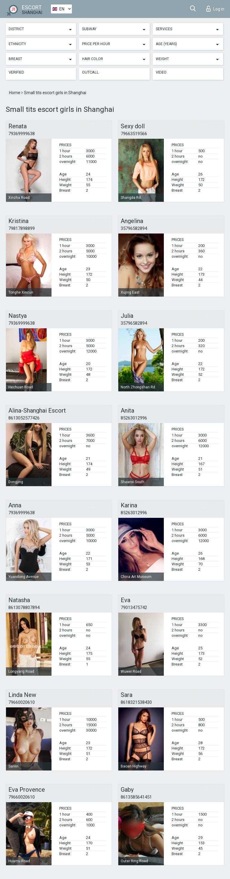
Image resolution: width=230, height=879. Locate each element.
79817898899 (21, 228)
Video (161, 72)
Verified (16, 72)
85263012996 (134, 418)
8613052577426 (24, 418)
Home (15, 92)
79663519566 (134, 133)
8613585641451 (136, 797)
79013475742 (134, 607)
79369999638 (21, 133)
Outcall (90, 72)
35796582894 (134, 228)
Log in (215, 8)
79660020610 (21, 702)
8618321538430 (136, 702)
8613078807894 (24, 607)
